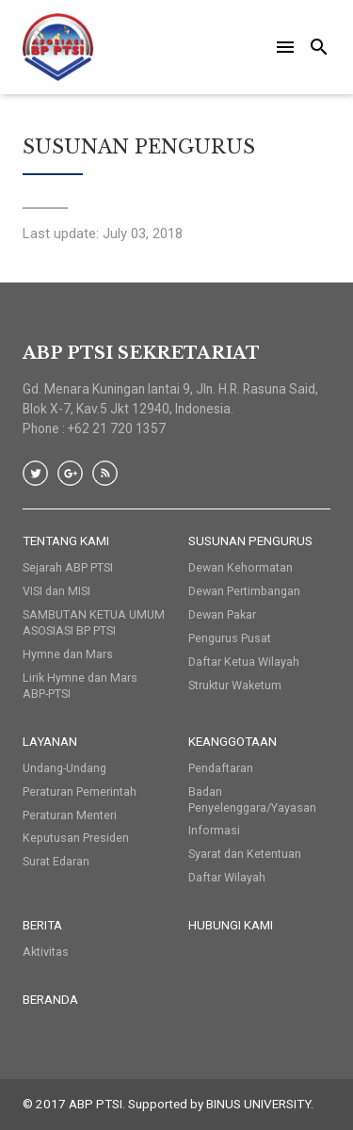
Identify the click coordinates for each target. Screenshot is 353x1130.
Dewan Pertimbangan (244, 591)
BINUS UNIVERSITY (258, 1103)
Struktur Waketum (234, 685)
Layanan (50, 741)
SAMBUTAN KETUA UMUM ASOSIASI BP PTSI (94, 622)
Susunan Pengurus (250, 540)
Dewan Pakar (222, 614)
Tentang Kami (66, 540)
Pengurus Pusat (229, 638)
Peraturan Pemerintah (79, 791)
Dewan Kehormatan (240, 567)
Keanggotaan (232, 741)
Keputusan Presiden (76, 838)
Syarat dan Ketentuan (244, 854)
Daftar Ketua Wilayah (243, 661)
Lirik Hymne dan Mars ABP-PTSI (80, 685)
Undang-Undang (64, 768)
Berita (42, 924)
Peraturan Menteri (70, 815)
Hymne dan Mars (68, 654)
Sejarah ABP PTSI (68, 567)
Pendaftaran (220, 768)
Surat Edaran (56, 861)
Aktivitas (46, 951)
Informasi (214, 830)
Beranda (50, 999)
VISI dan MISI (56, 591)
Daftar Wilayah (226, 877)
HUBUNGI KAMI (230, 924)
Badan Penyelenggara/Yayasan (252, 799)
